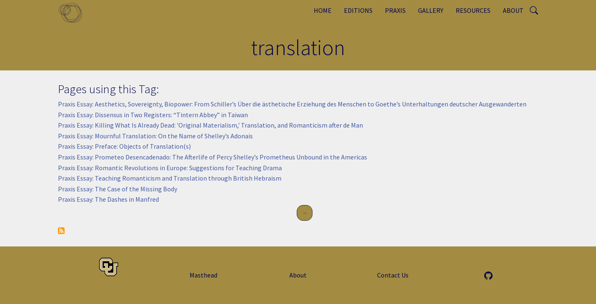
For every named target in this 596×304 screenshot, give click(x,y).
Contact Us (393, 275)
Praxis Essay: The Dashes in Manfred (108, 199)
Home (323, 10)
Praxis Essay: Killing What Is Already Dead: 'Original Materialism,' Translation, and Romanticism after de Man (210, 125)
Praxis (395, 10)
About (513, 10)
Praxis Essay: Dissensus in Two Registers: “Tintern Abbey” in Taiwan (153, 115)
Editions (358, 10)
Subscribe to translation (61, 230)
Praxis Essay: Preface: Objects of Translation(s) (124, 146)
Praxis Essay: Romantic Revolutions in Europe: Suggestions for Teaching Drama (170, 168)
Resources (473, 10)
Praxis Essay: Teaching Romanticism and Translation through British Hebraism (169, 178)
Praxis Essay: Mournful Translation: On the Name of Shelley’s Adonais (155, 136)
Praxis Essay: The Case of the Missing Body (117, 189)
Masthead (203, 275)
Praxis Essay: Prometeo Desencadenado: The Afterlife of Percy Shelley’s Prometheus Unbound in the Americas (212, 157)
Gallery (430, 10)
